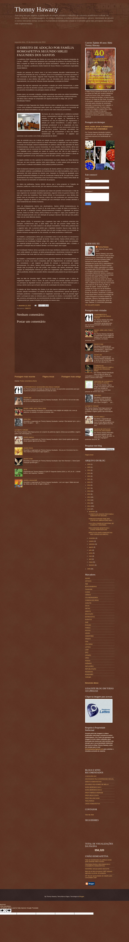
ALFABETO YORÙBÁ (21, 430)
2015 (89, 494)
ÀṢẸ (86, 584)
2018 (89, 485)
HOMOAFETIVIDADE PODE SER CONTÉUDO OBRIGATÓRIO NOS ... (101, 519)
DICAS (87, 606)
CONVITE (88, 603)
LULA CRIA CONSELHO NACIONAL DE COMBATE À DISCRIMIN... (101, 524)
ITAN (86, 641)
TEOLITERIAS (89, 801)
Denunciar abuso (91, 683)
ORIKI (87, 658)
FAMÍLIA (87, 628)
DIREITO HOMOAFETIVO (93, 781)
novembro (92, 538)
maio (90, 556)
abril (90, 559)
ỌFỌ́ (86, 652)
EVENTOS (88, 619)
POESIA (87, 661)
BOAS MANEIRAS (91, 586)
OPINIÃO (88, 655)
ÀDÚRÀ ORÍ (27, 398)
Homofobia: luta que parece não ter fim (97, 869)
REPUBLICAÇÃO (90, 669)
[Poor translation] (7, 910)
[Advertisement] (67, 32)
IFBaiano (88, 639)
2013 (89, 500)
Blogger (81, 896)
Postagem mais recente (25, 377)
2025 (89, 467)
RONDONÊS (89, 674)
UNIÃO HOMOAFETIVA (92, 804)
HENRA (87, 633)
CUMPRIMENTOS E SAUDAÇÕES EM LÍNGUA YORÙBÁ (42, 387)
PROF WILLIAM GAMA (92, 798)
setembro (92, 544)
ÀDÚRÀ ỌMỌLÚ (29, 437)
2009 (89, 569)
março (91, 562)
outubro (91, 541)
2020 (89, 482)
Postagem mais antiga (71, 377)
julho (90, 550)
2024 (89, 470)
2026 (89, 464)
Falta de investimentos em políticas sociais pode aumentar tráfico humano (98, 860)
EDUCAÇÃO (89, 614)
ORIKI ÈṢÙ (27, 419)
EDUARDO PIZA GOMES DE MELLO (97, 784)
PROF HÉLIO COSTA (92, 795)
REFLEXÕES (89, 666)
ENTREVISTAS (90, 617)
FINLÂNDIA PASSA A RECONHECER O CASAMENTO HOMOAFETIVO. (97, 865)
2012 (89, 503)
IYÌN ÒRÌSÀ (89, 644)
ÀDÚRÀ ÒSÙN (28, 448)
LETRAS (88, 647)
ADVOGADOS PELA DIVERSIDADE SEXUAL (99, 779)
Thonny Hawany (36, 9)
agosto (91, 547)
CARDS (87, 592)
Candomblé (88, 589)
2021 (89, 479)
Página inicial (48, 377)
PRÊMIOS (88, 663)
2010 (89, 509)
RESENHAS (89, 672)
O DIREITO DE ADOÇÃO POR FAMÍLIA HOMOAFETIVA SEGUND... (101, 515)
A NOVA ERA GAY (91, 776)
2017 (89, 488)
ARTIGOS (88, 581)
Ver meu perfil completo (92, 305)
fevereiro (92, 565)
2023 (89, 473)
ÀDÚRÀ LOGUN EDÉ (30, 480)
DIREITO (28, 308)
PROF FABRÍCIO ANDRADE (94, 793)
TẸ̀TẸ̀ (25, 469)
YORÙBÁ (88, 677)
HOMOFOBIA (89, 636)
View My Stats (89, 815)
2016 (89, 491)
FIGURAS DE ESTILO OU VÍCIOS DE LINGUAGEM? (102, 430)
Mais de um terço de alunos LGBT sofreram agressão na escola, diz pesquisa (98, 872)
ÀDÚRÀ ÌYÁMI (28, 459)
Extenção (88, 625)
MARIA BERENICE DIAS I (93, 787)
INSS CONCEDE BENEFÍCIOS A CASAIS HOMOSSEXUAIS (99, 528)
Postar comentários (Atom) (28, 381)
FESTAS (87, 630)
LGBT (87, 650)
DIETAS (87, 608)
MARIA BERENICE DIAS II (93, 790)
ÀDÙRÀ (87, 578)
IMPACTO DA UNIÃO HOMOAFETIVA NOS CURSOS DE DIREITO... (100, 533)
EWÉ (86, 622)
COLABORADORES (91, 597)
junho (91, 553)
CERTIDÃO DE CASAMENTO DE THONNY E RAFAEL (103, 382)
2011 (89, 506)
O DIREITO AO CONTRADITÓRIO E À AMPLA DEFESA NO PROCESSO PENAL (103, 368)
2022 (89, 476)
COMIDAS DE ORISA (92, 600)
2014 (89, 497)
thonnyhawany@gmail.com (94, 749)
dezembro (92, 511)
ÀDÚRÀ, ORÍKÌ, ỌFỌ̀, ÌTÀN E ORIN (35, 408)
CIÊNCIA (88, 595)
